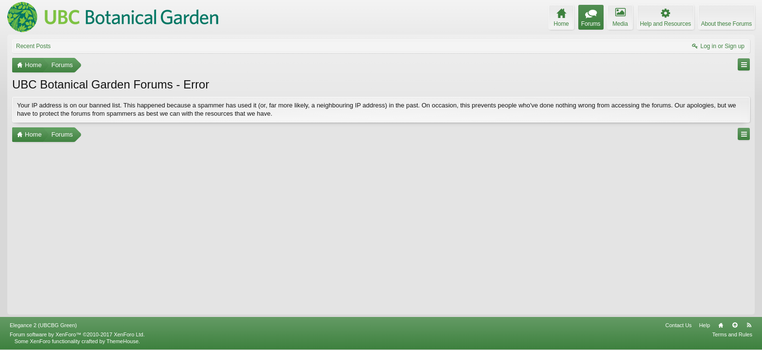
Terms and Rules (732, 334)
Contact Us (678, 325)
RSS (748, 325)
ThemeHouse (122, 341)
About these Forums (726, 23)
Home (720, 325)
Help (704, 325)
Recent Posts (33, 46)
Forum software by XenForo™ (77, 334)
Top (734, 325)
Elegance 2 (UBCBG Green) (43, 325)
